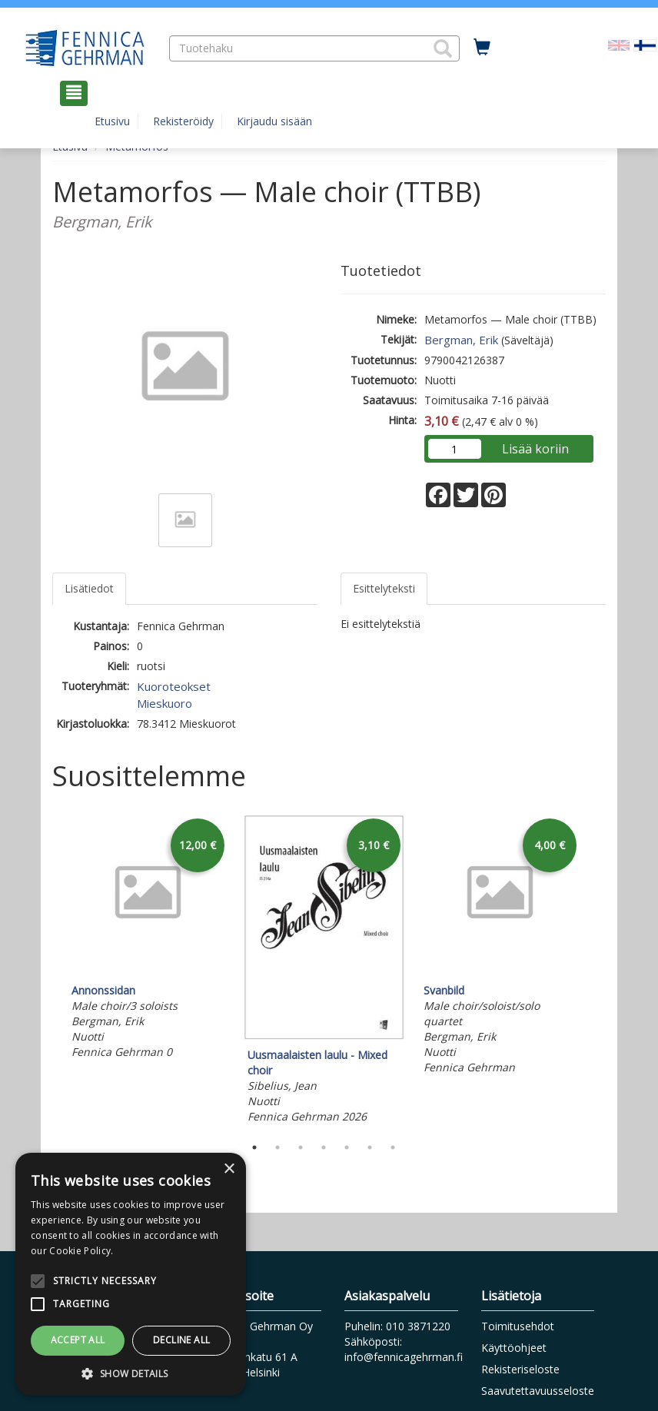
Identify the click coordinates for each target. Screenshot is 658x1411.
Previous (48, 971)
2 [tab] (277, 1147)
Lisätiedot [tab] (89, 588)
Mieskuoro (164, 703)
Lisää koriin (535, 448)
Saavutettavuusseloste (537, 1390)
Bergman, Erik (461, 339)
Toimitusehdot (517, 1326)
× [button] (228, 1169)
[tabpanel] (148, 939)
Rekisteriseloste (520, 1369)
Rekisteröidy (183, 121)
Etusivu (112, 121)
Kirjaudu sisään (274, 121)
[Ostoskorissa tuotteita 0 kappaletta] (482, 48)
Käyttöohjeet (514, 1347)
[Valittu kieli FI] (645, 44)
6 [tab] (369, 1147)
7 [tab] (392, 1147)
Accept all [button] (78, 1339)
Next (598, 971)
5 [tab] (346, 1147)
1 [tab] (254, 1147)
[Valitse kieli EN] (619, 44)
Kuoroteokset (174, 686)
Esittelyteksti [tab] (384, 588)
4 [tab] (323, 1147)
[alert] (130, 1274)
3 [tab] (300, 1147)
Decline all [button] (181, 1339)
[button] (443, 48)
